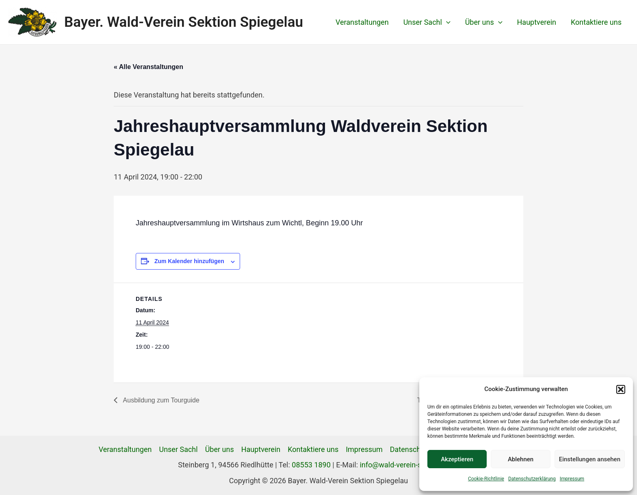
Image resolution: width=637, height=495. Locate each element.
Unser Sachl (427, 22)
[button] (621, 389)
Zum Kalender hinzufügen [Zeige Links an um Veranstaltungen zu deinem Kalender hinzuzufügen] (189, 261)
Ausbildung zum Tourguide (160, 400)
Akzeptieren (457, 459)
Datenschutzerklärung (532, 479)
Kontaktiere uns (596, 22)
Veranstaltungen (362, 22)
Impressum (572, 479)
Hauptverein (537, 22)
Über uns (484, 22)
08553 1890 (311, 464)
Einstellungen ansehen (589, 459)
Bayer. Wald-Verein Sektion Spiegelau (183, 22)
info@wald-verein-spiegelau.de (409, 464)
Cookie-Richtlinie (486, 479)
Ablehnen (520, 459)
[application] (446, 22)
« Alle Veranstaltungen (148, 66)
